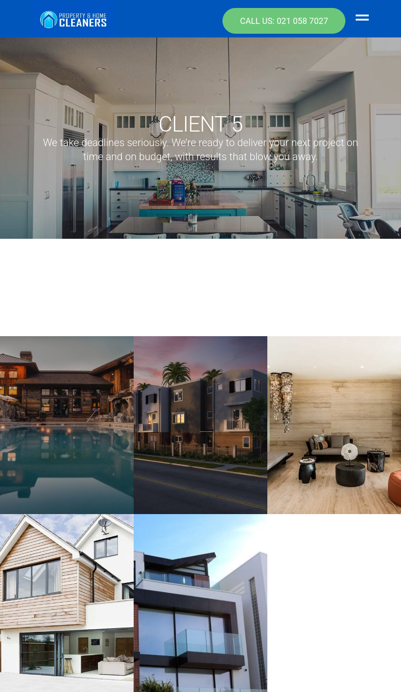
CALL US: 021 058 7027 (284, 21)
